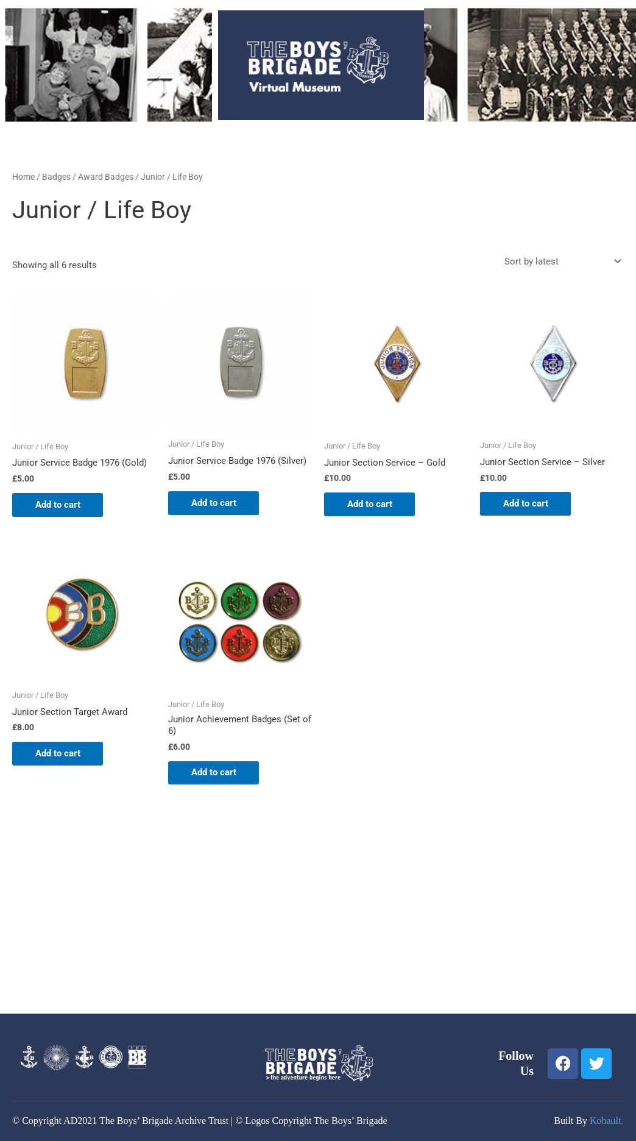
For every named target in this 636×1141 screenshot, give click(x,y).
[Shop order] (560, 262)
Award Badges (105, 177)
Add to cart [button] (59, 504)
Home (23, 177)
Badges (56, 177)
